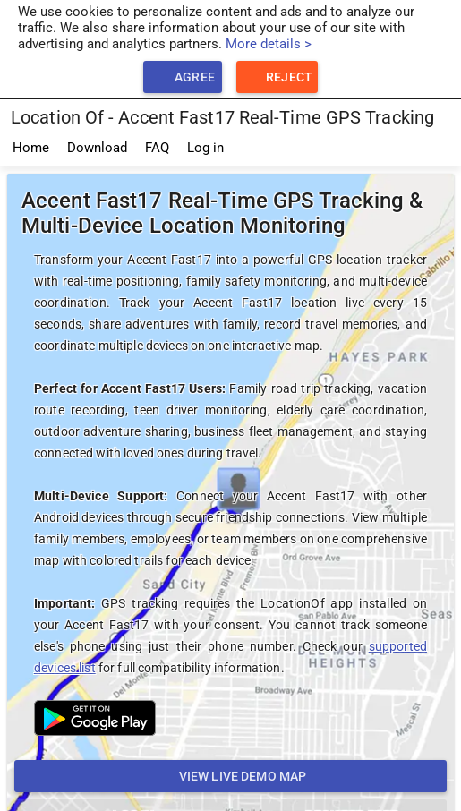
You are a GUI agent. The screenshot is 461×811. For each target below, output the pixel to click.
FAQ (157, 148)
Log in (205, 148)
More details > (269, 44)
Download (97, 148)
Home (31, 148)
